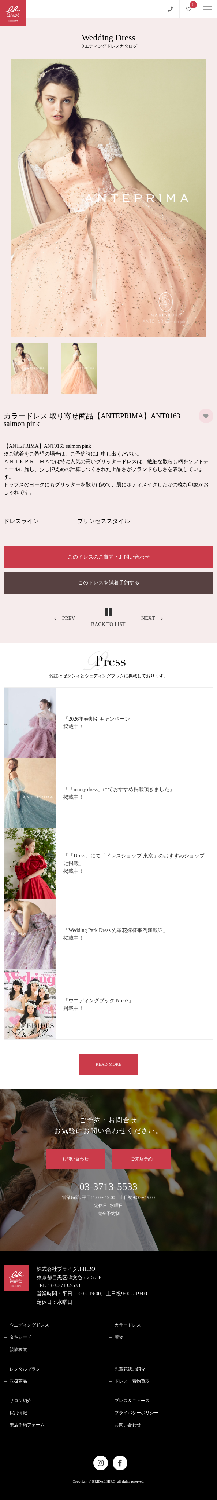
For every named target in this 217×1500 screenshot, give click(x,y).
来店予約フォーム (27, 1424)
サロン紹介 (20, 1400)
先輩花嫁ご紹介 (130, 1369)
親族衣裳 (18, 1349)
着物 (119, 1337)
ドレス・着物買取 (132, 1381)
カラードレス (128, 1325)
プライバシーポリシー (136, 1412)
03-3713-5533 (108, 1199)
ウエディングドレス (29, 1325)
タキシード (20, 1337)
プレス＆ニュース (132, 1400)
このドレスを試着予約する (108, 582)
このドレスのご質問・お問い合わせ (109, 557)
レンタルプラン (25, 1369)
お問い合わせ (75, 1158)
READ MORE (108, 1064)
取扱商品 (18, 1381)
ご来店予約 (142, 1158)
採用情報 (18, 1412)
